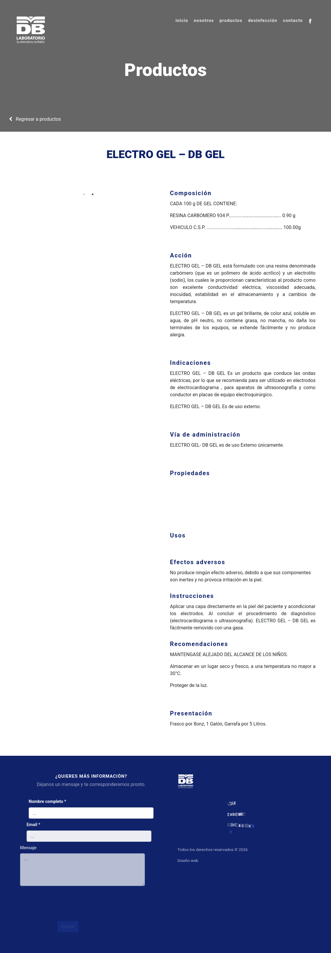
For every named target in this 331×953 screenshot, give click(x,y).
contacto (293, 20)
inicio (182, 20)
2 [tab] (90, 194)
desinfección (262, 20)
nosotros (204, 20)
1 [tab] (81, 194)
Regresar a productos (35, 119)
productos (231, 20)
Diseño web (190, 860)
